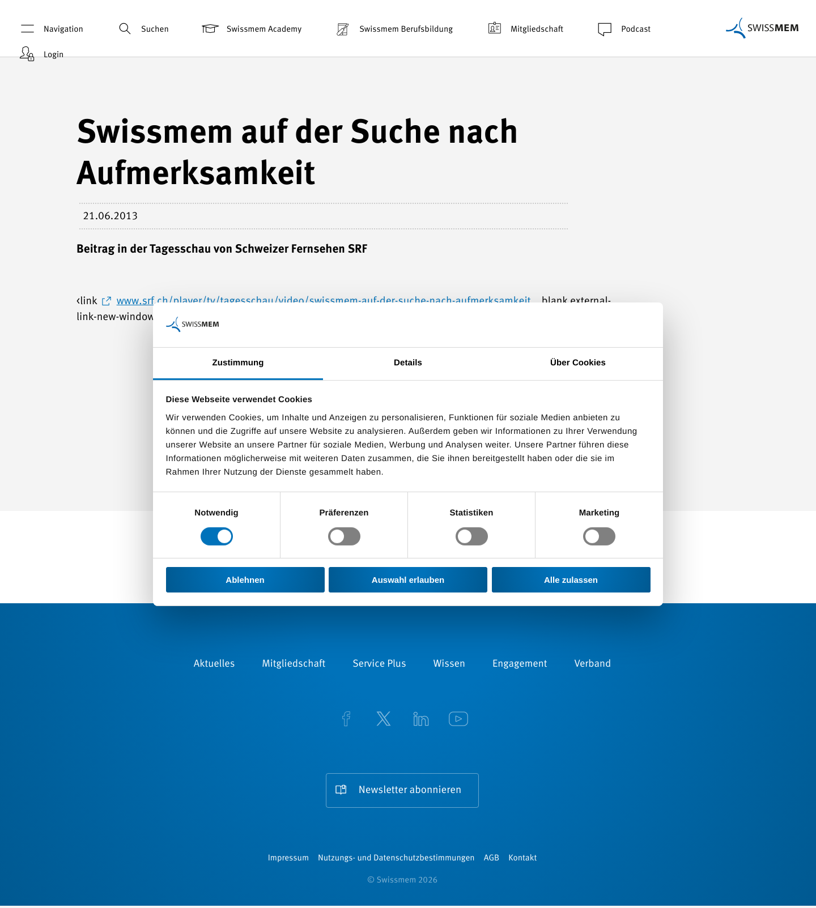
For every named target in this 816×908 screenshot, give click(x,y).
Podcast (622, 28)
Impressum (288, 860)
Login (40, 54)
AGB (491, 860)
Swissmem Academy (250, 28)
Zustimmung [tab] (238, 362)
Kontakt (522, 860)
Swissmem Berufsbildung (393, 28)
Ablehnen (245, 580)
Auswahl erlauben (408, 580)
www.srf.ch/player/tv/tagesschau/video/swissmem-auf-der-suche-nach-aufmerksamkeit (324, 301)
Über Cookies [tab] (578, 362)
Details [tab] (408, 362)
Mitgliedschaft (523, 28)
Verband (592, 664)
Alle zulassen (571, 580)
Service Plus (379, 664)
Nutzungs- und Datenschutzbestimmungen (396, 860)
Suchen (141, 28)
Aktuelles (214, 664)
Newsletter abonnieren (409, 790)
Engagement (519, 664)
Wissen (449, 664)
